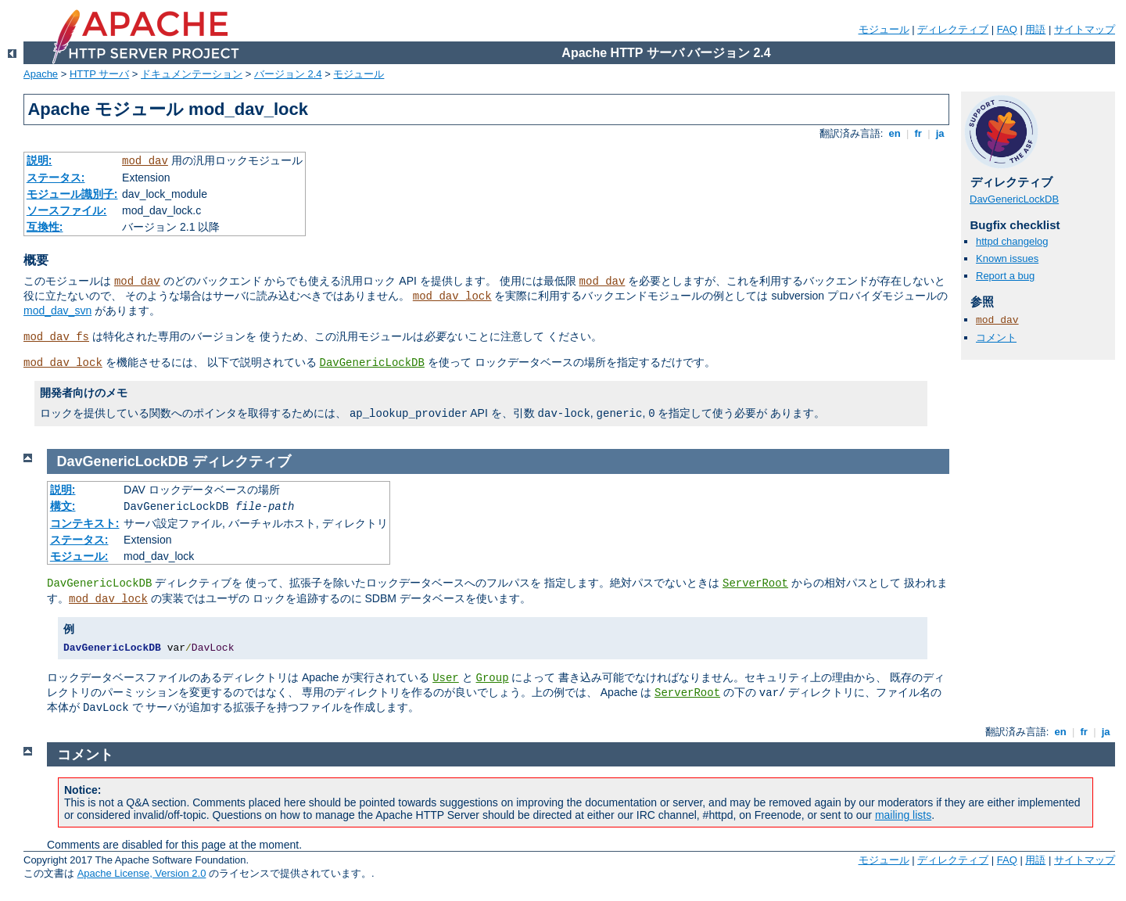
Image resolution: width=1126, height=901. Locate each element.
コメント (996, 337)
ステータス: (56, 177)
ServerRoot (755, 583)
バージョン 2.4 (288, 74)
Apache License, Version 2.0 (141, 873)
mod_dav (145, 161)
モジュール (884, 29)
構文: (63, 506)
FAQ (1007, 29)
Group (492, 678)
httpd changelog (1012, 241)
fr (918, 133)
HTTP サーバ (99, 74)
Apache (40, 74)
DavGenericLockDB (372, 363)
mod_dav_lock (452, 296)
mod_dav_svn (57, 310)
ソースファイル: (67, 210)
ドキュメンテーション (191, 74)
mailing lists (903, 815)
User (445, 678)
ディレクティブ (952, 29)
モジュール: (79, 556)
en (894, 133)
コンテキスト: (85, 523)
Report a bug (1005, 276)
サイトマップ (1084, 29)
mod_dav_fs (56, 337)
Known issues (1007, 258)
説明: (39, 160)
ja (940, 133)
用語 (1035, 29)
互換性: (45, 227)
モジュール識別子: (72, 194)
